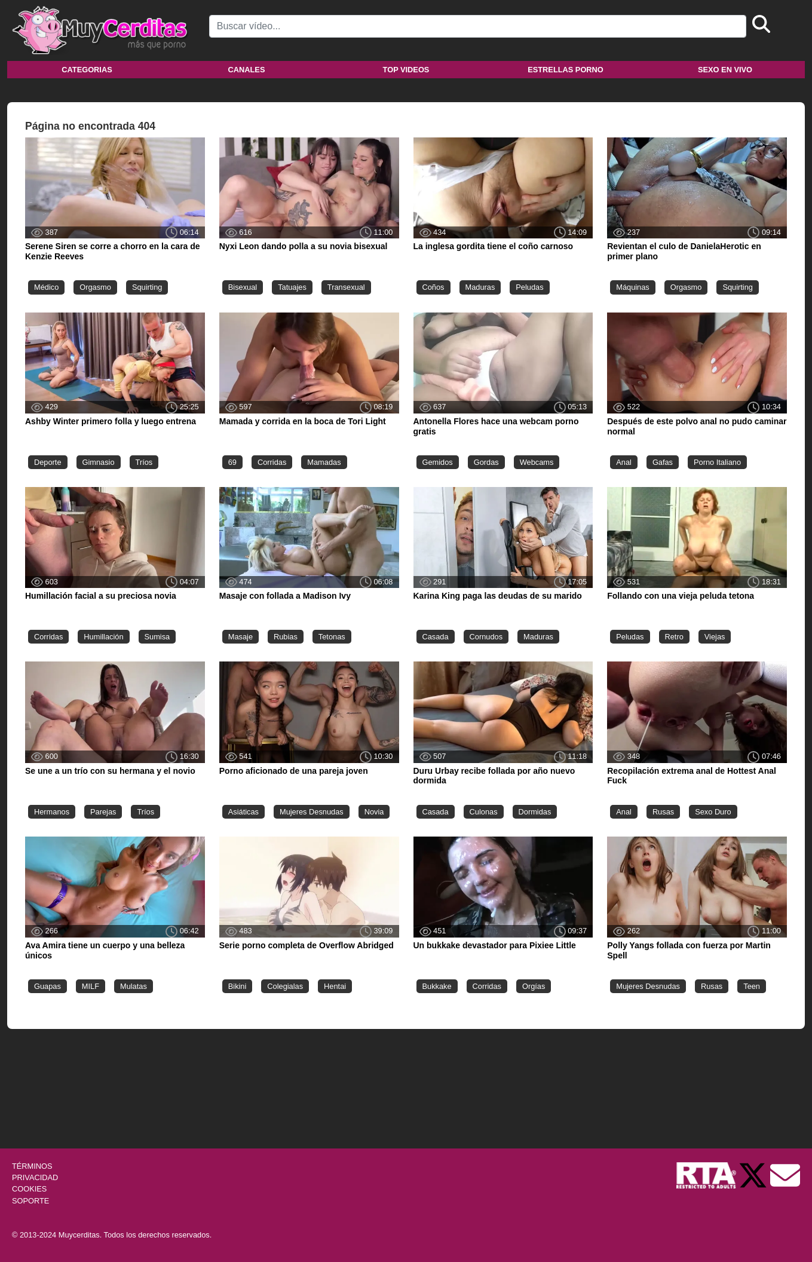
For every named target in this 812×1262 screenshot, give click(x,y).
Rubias (286, 636)
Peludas (529, 287)
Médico (46, 287)
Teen (751, 986)
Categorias (87, 69)
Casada (435, 636)
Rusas (663, 811)
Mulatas (133, 986)
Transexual (346, 287)
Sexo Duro (713, 811)
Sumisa (157, 636)
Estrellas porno (565, 69)
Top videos (406, 69)
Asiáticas (243, 811)
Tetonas (331, 636)
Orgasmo (95, 287)
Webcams (537, 462)
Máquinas (632, 287)
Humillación (103, 636)
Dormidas (535, 811)
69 (232, 462)
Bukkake (437, 986)
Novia (374, 811)
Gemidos (437, 462)
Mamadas (324, 462)
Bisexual (242, 287)
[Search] (477, 26)
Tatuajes (292, 287)
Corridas (272, 462)
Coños (433, 287)
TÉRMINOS (32, 1166)
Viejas (714, 636)
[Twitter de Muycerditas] (754, 1174)
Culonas (484, 811)
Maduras (480, 287)
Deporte (48, 462)
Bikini (237, 986)
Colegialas (285, 986)
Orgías (533, 986)
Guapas (47, 986)
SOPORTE (30, 1200)
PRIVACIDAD (35, 1177)
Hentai (335, 986)
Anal (624, 462)
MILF (90, 986)
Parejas (103, 811)
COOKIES (29, 1188)
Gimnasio (98, 462)
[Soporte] (785, 1174)
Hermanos (51, 811)
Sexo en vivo (725, 69)
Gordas (486, 462)
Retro (674, 636)
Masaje (240, 636)
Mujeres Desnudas (312, 811)
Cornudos (486, 636)
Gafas (662, 462)
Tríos (144, 462)
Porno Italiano (717, 462)
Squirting (147, 287)
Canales (246, 69)
